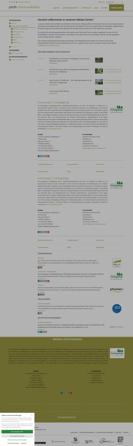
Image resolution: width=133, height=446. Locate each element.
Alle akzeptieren (17, 431)
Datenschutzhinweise (13, 443)
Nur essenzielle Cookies (17, 436)
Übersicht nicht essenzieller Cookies (17, 440)
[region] (17, 422)
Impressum (24, 443)
